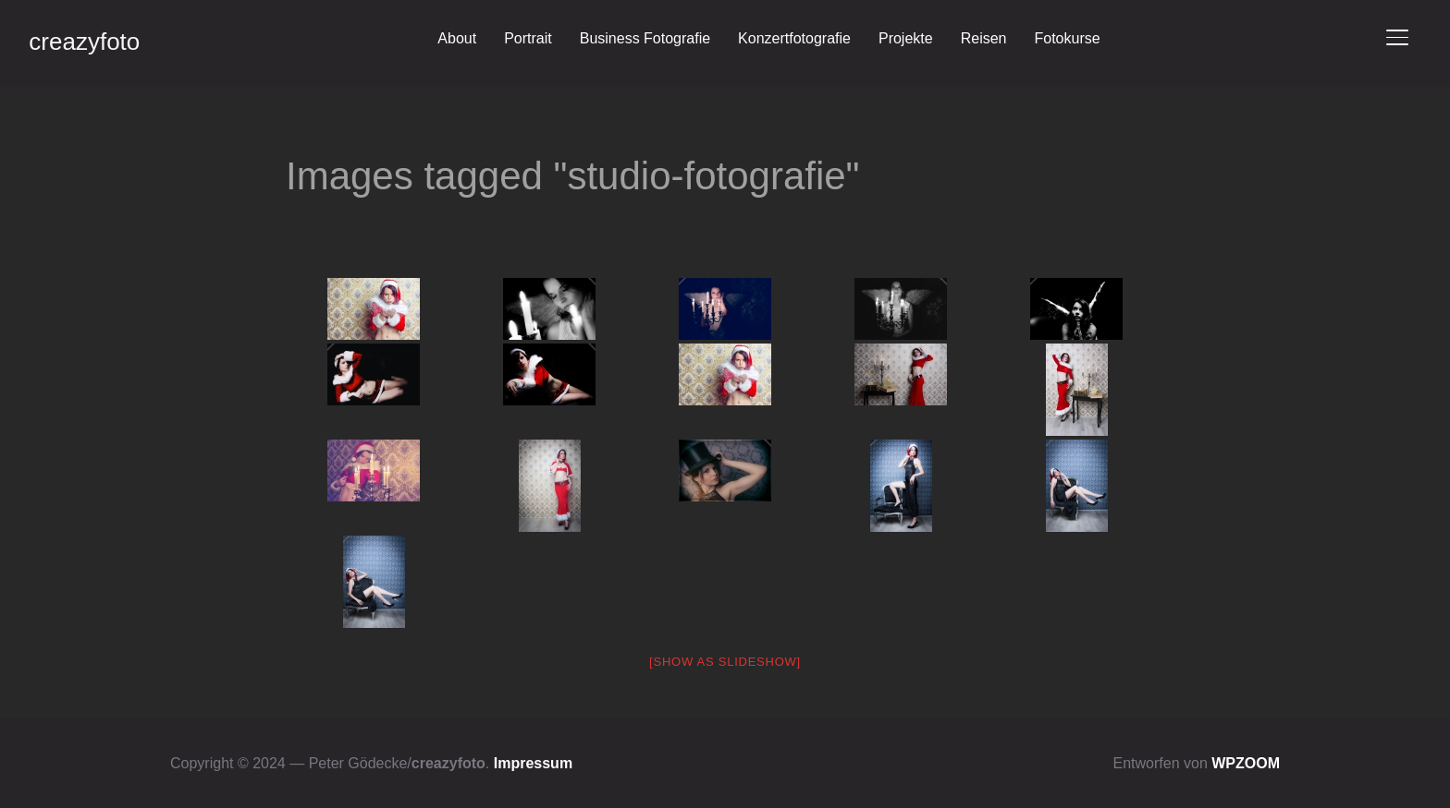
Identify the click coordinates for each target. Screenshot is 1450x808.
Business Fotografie (645, 38)
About (456, 38)
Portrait (528, 38)
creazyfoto (84, 41)
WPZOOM (1245, 763)
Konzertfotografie (794, 38)
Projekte (906, 38)
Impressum (533, 763)
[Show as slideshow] (725, 662)
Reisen (984, 38)
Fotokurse (1067, 38)
